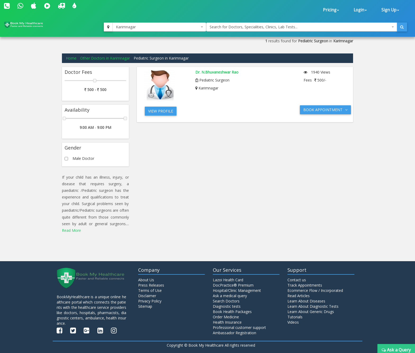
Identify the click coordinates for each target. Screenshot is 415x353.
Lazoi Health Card (228, 279)
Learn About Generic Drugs (310, 311)
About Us (146, 279)
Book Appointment (325, 109)
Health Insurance (227, 322)
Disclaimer (147, 295)
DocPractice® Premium (233, 285)
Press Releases (151, 285)
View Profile (160, 111)
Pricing (331, 10)
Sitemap (145, 306)
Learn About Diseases (306, 301)
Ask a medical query (230, 295)
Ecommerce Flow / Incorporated (315, 290)
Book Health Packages (232, 311)
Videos (293, 322)
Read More (71, 230)
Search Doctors (226, 301)
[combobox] (159, 26)
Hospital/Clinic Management (237, 290)
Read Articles (298, 295)
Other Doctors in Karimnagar (105, 58)
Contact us (296, 279)
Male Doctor (83, 158)
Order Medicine (226, 316)
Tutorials (295, 316)
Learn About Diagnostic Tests (313, 306)
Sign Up (390, 10)
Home (71, 58)
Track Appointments (304, 285)
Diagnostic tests (227, 306)
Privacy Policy (149, 301)
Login (360, 10)
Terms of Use (150, 290)
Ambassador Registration (234, 332)
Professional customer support (239, 327)
